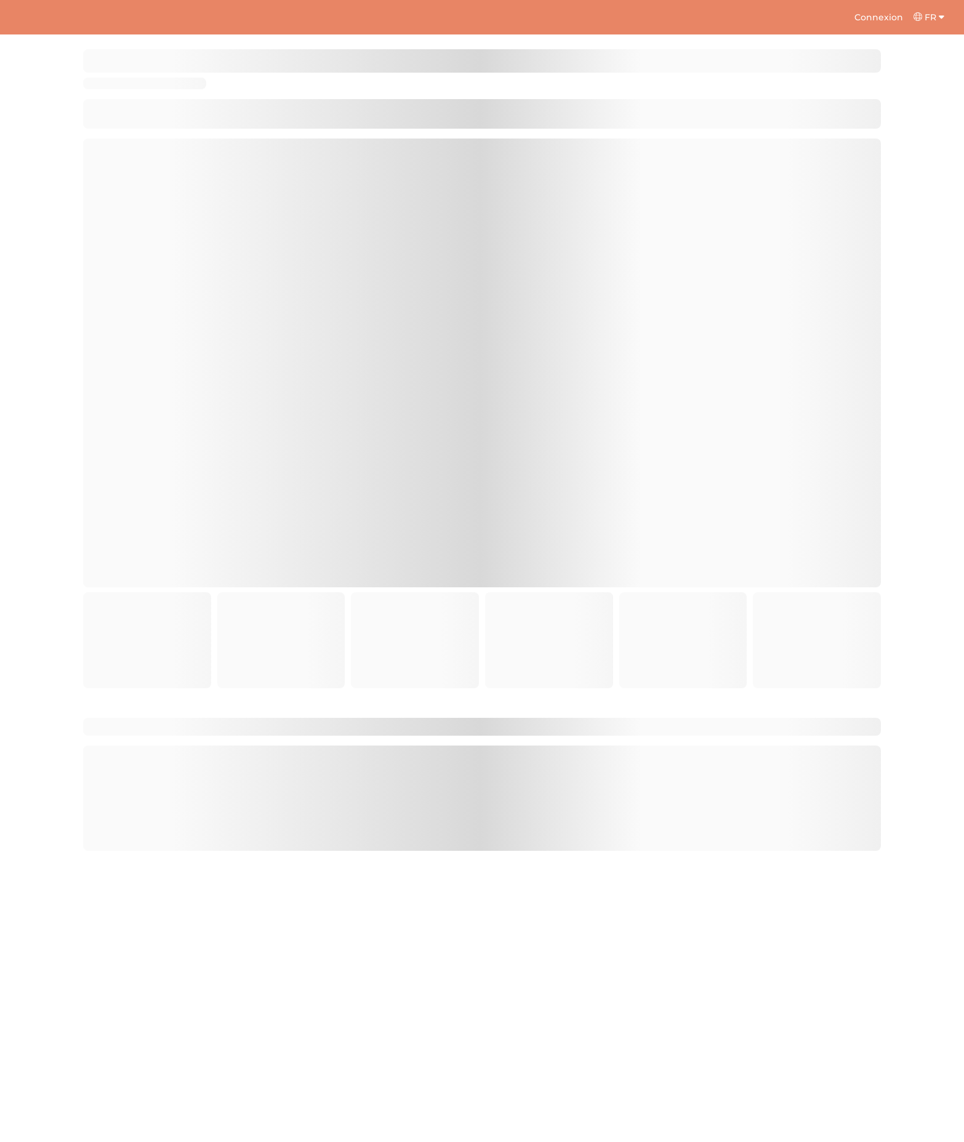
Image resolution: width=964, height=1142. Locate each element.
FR (929, 17)
